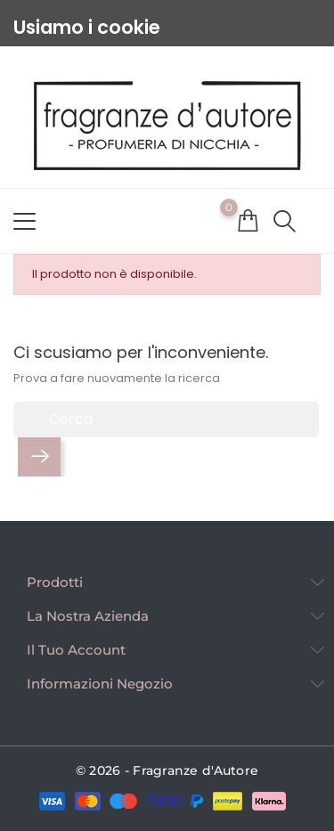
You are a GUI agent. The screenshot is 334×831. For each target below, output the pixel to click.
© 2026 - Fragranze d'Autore (167, 770)
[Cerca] (166, 419)
